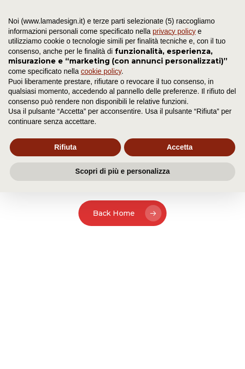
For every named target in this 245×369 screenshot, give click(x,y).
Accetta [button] (180, 147)
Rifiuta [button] (65, 147)
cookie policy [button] (101, 71)
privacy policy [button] (174, 31)
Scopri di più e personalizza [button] (122, 171)
